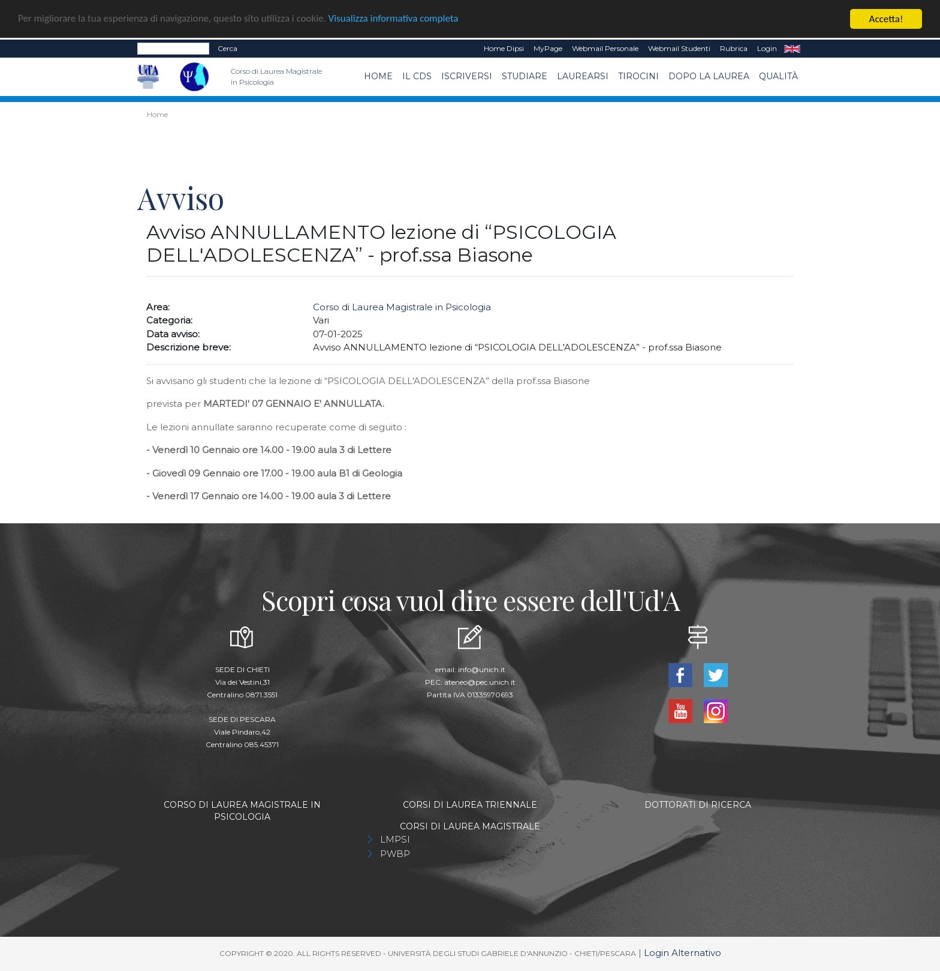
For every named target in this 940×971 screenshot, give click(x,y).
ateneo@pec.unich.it (480, 682)
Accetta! (886, 19)
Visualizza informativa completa (395, 19)
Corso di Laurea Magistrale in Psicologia (402, 307)
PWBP (395, 853)
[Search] (173, 49)
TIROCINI (638, 76)
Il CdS (417, 76)
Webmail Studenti (679, 48)
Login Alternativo (682, 952)
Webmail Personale (605, 48)
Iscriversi (466, 76)
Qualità (778, 76)
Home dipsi (504, 48)
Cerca (227, 48)
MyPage (548, 48)
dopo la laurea (708, 76)
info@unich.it (481, 669)
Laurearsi (582, 76)
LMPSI (395, 839)
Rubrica (734, 48)
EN (792, 48)
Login (767, 48)
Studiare (524, 76)
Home (378, 76)
